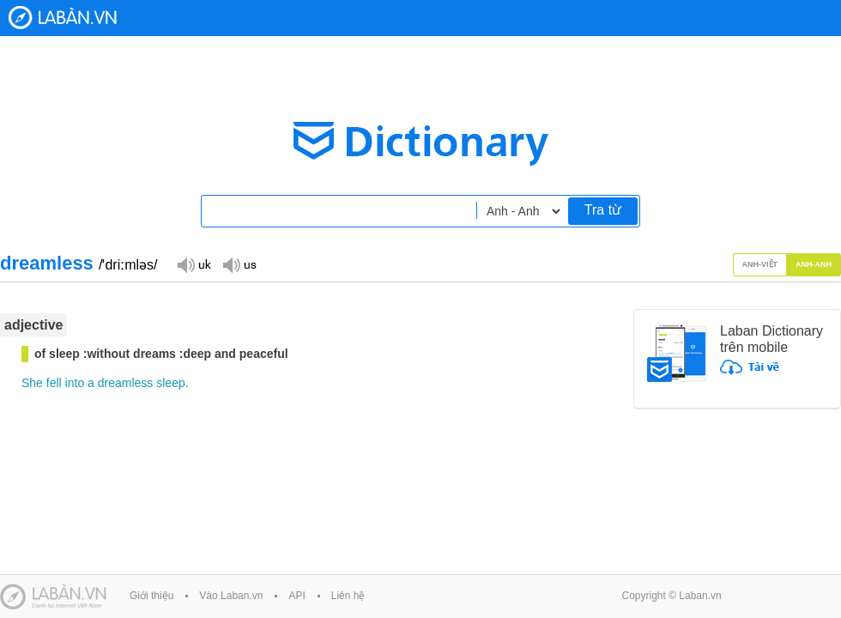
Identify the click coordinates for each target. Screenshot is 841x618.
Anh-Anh (814, 264)
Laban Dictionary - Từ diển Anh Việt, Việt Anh (63, 17)
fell (54, 383)
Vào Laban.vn (231, 596)
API (296, 596)
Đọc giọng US (239, 264)
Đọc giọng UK (194, 264)
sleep (170, 383)
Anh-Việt (760, 264)
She (32, 383)
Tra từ (602, 210)
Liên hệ (348, 596)
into (75, 383)
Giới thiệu (151, 596)
